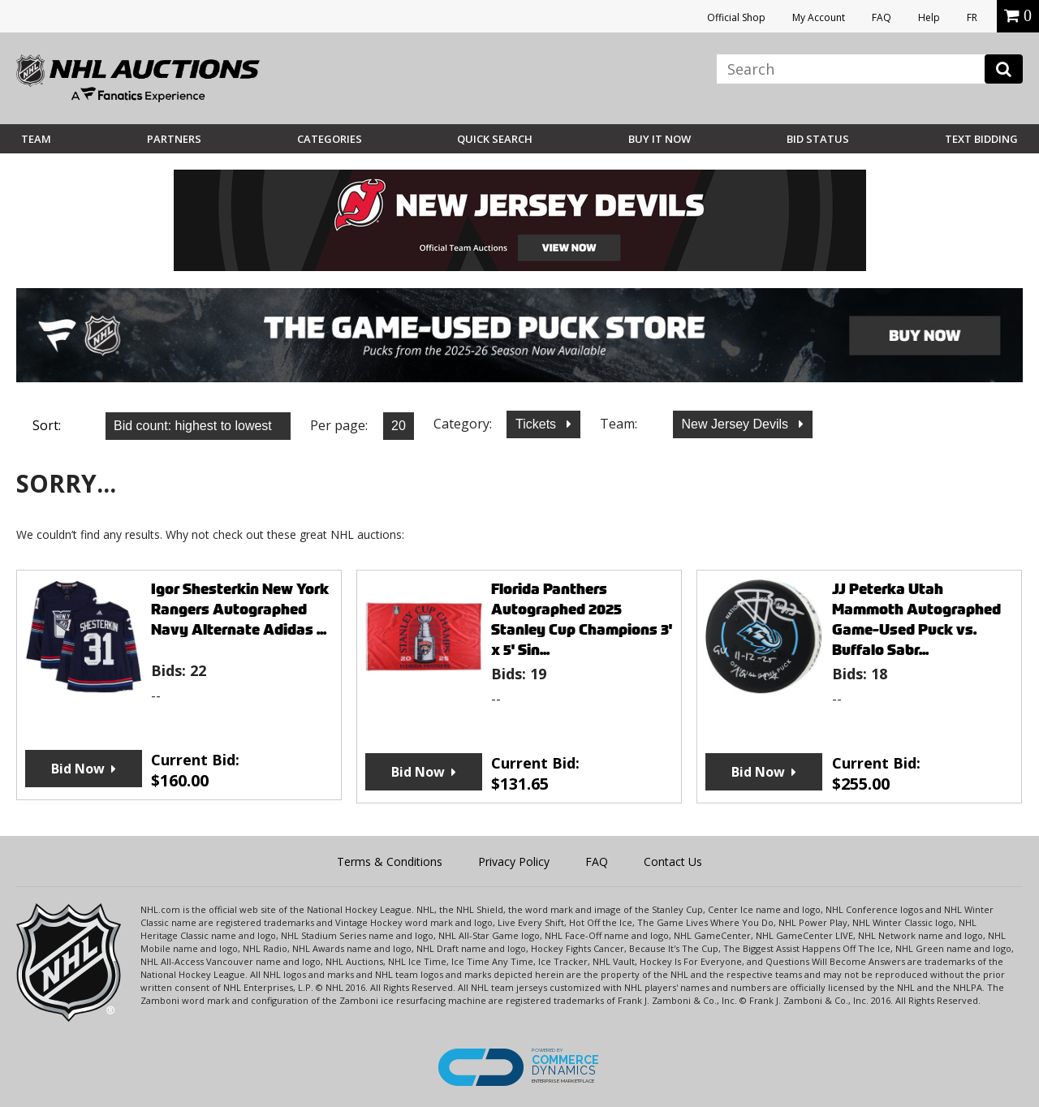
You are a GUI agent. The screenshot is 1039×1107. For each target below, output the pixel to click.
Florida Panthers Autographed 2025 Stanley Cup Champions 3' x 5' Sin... (581, 619)
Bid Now (78, 768)
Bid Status (818, 138)
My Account (818, 17)
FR (972, 17)
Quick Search (494, 138)
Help (929, 17)
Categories (329, 138)
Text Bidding (981, 138)
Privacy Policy (514, 861)
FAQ (881, 17)
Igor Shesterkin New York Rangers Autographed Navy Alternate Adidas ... (240, 609)
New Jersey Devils (737, 424)
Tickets (537, 424)
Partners (174, 138)
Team (36, 138)
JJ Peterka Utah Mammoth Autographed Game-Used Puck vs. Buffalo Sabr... (916, 619)
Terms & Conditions (389, 861)
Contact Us (673, 861)
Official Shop (736, 17)
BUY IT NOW (659, 138)
